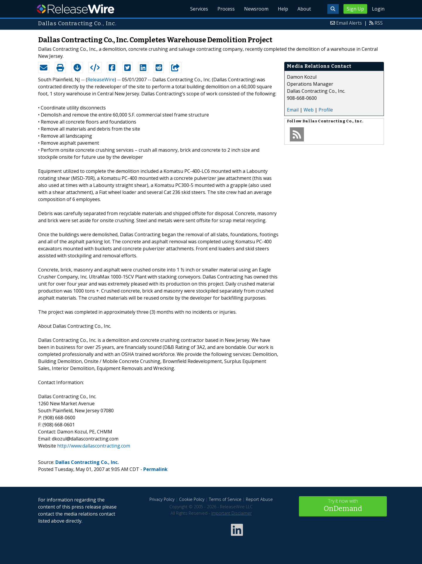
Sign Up (355, 9)
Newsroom (256, 9)
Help (283, 9)
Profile (326, 110)
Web (309, 110)
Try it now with (343, 506)
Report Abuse (259, 499)
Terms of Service (225, 499)
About (304, 9)
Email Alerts (349, 23)
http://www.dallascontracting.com (93, 446)
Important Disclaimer (231, 513)
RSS (379, 23)
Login (378, 9)
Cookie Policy (192, 499)
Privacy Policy (162, 499)
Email (293, 110)
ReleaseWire (75, 9)
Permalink (155, 469)
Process (226, 9)
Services (199, 9)
